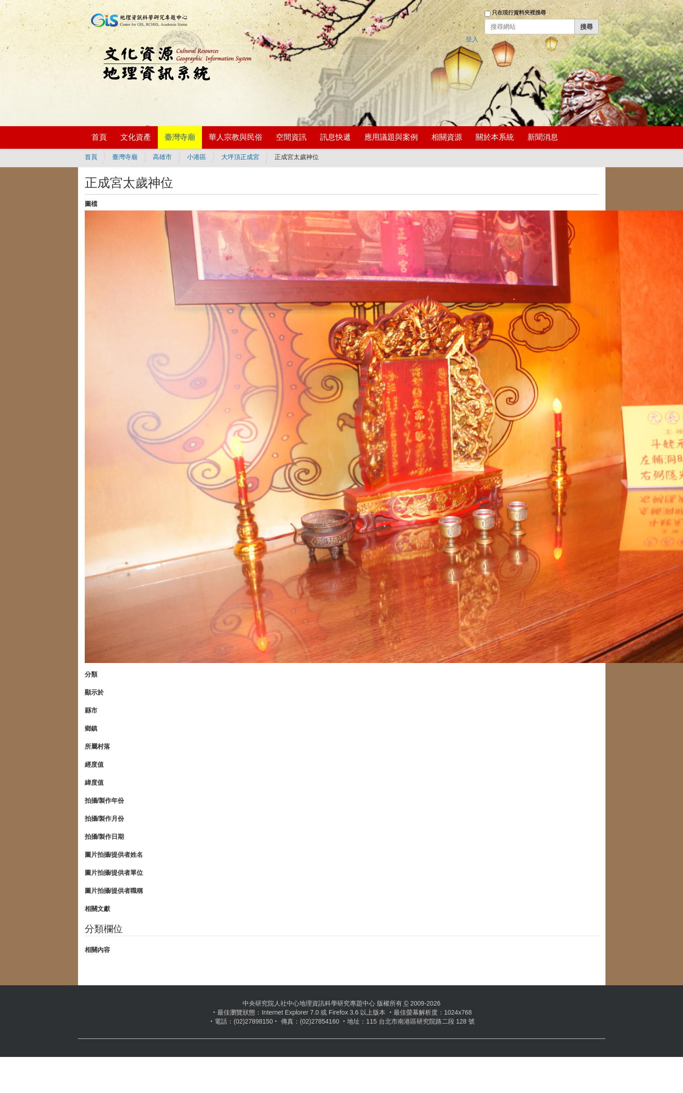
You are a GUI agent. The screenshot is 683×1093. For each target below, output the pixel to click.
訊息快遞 (335, 137)
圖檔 (91, 203)
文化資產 (135, 137)
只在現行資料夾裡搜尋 (519, 12)
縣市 (91, 710)
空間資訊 (291, 137)
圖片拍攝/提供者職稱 (114, 890)
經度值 (94, 764)
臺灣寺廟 (180, 137)
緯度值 (94, 782)
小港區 (196, 156)
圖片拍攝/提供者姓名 (114, 854)
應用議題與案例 (391, 137)
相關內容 (97, 949)
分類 (91, 674)
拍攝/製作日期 (104, 836)
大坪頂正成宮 (240, 156)
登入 (472, 39)
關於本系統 (495, 137)
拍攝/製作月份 (104, 818)
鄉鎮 (91, 728)
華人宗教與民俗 (235, 137)
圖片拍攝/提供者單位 (114, 872)
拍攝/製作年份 (104, 800)
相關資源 (446, 137)
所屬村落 (97, 746)
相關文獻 (97, 908)
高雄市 (162, 156)
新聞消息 (542, 137)
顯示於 (94, 692)
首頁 (99, 137)
